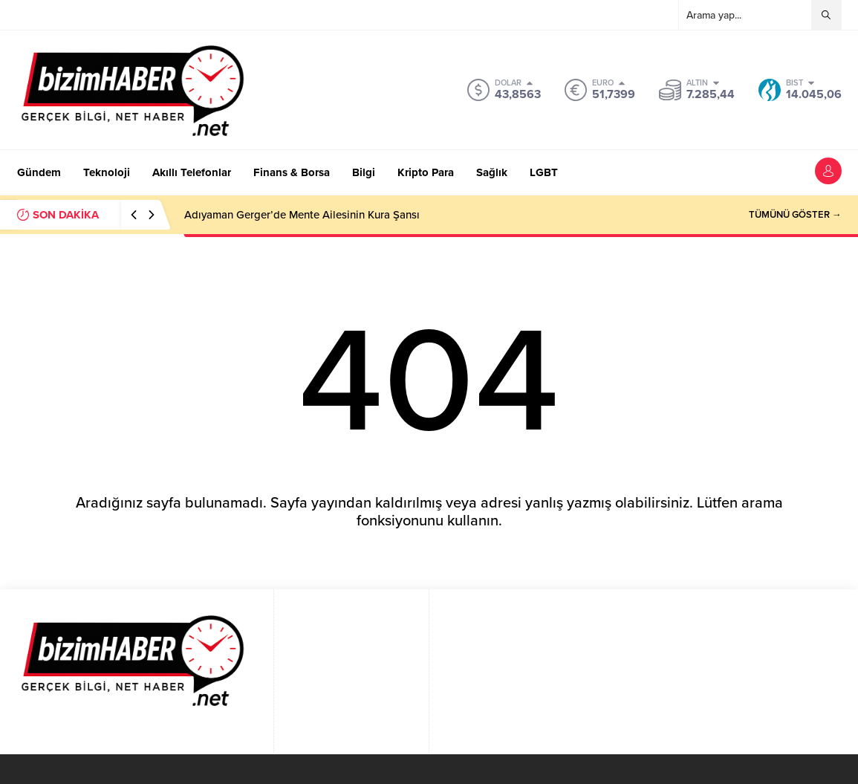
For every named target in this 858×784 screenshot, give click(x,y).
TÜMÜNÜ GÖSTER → (795, 215)
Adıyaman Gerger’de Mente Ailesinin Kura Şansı (302, 214)
